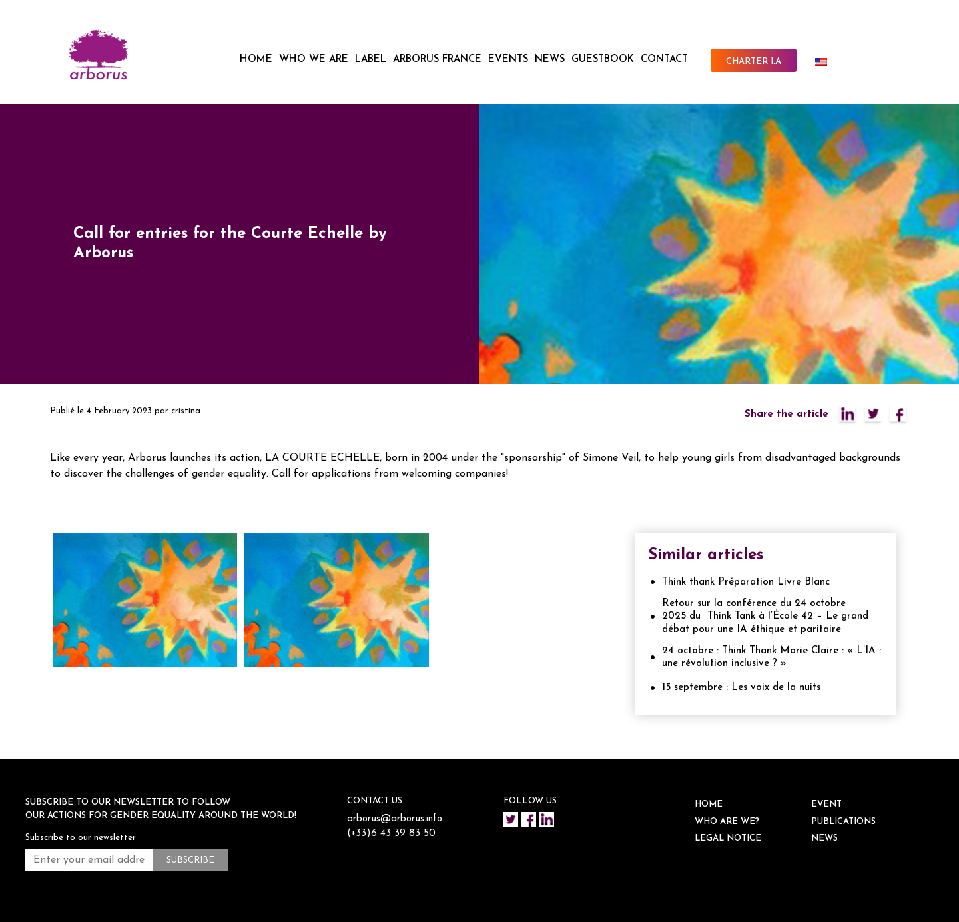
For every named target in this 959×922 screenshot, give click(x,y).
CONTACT (664, 60)
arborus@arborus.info (394, 819)
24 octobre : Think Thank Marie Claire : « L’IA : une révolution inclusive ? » (771, 657)
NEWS (550, 60)
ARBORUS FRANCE (437, 60)
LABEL (370, 60)
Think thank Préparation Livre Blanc (746, 582)
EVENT (826, 804)
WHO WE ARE (313, 60)
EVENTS (508, 60)
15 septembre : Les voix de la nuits (741, 688)
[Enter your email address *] (89, 860)
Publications (843, 821)
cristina (185, 411)
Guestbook (602, 60)
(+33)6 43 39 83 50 (391, 834)
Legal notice (728, 838)
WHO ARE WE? (727, 821)
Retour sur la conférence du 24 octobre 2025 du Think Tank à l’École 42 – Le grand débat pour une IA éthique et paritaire (765, 617)
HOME (256, 60)
